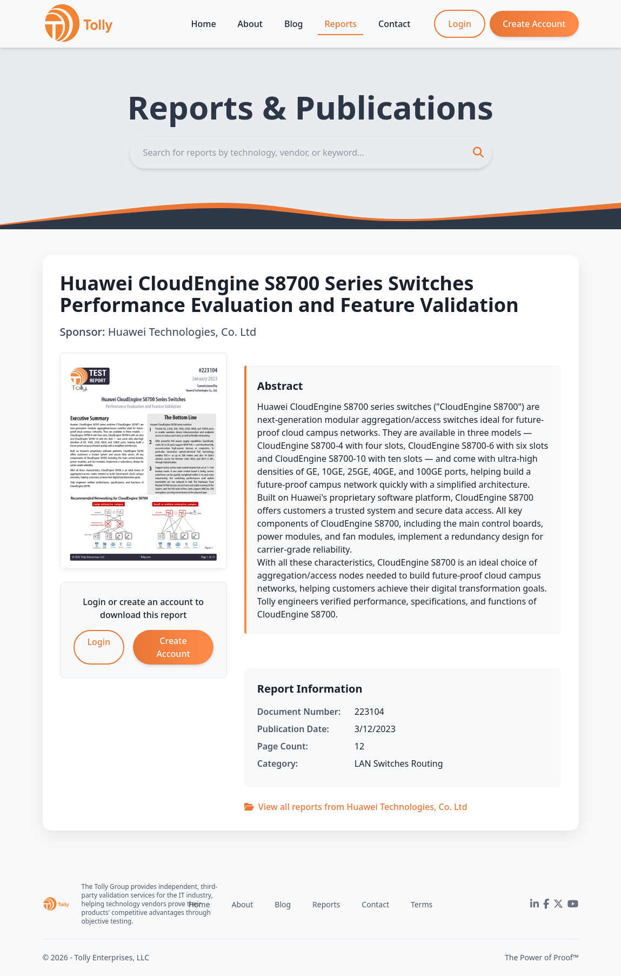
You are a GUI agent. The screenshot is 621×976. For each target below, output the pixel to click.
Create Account (534, 24)
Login (459, 24)
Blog (293, 24)
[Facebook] (546, 904)
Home (203, 24)
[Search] (310, 152)
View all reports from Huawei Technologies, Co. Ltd (356, 807)
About (250, 24)
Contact (394, 24)
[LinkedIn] (534, 904)
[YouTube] (572, 904)
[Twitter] (558, 904)
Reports (340, 24)
